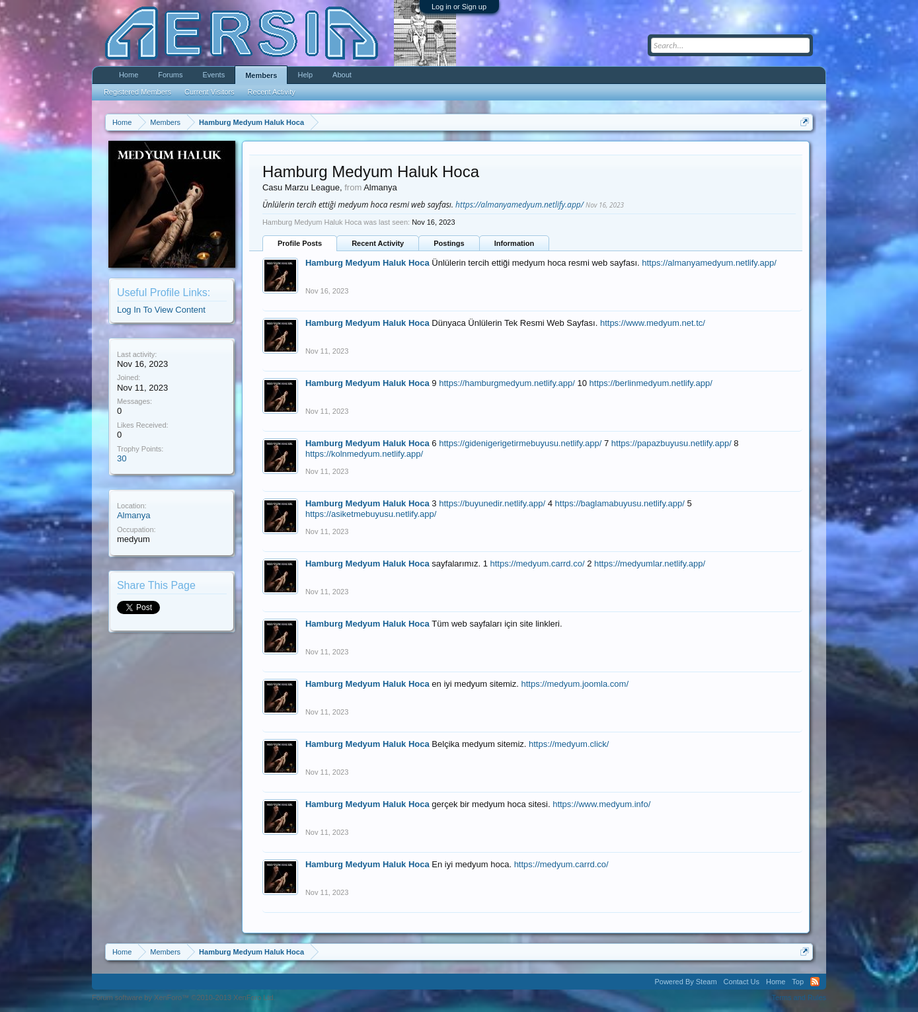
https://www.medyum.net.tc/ (652, 323)
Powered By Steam (685, 982)
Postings (449, 243)
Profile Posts (300, 243)
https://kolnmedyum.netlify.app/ (364, 454)
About (342, 75)
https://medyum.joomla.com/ (575, 684)
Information (514, 243)
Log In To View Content (161, 310)
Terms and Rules (799, 997)
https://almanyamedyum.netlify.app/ (519, 204)
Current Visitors (209, 92)
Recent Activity (378, 243)
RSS (815, 981)
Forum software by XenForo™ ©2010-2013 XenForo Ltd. (184, 997)
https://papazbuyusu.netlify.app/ (671, 443)
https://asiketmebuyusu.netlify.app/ (370, 514)
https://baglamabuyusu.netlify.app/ (620, 503)
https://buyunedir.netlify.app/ (492, 503)
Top (798, 982)
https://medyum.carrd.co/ (537, 563)
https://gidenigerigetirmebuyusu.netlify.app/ (520, 443)
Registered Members (137, 92)
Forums (170, 75)
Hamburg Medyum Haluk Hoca (367, 263)
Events (214, 75)
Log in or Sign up (459, 7)
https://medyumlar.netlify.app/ (649, 563)
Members (261, 75)
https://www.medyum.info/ (601, 804)
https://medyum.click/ (569, 744)
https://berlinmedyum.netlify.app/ (651, 383)
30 (121, 458)
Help (305, 75)
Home (128, 75)
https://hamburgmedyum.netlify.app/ (507, 383)
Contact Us (741, 982)
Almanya (134, 515)
